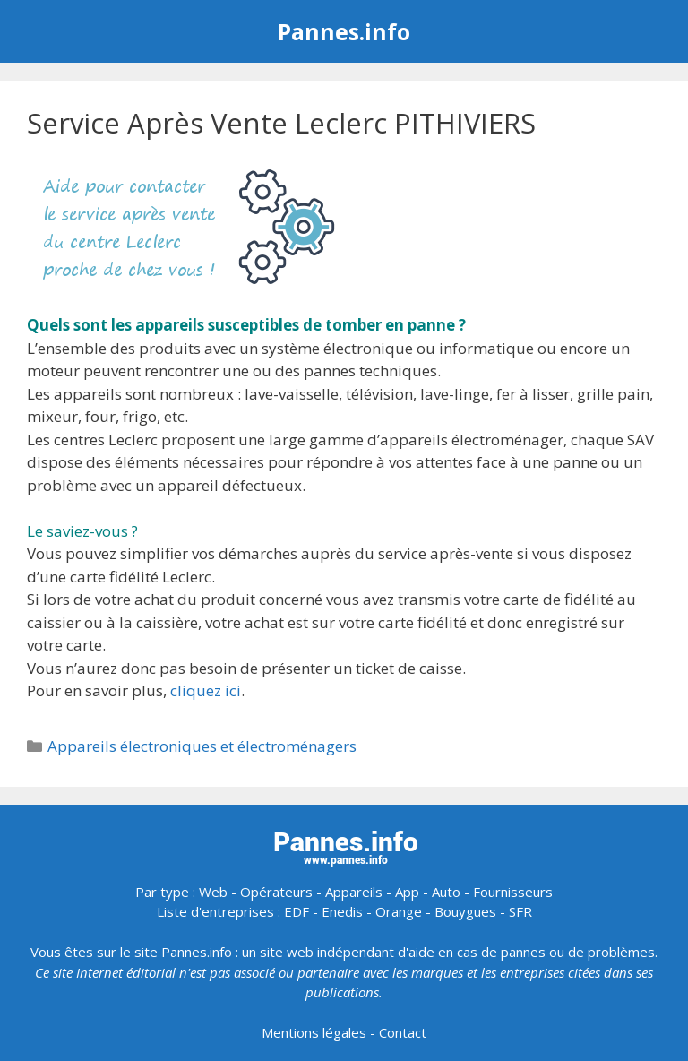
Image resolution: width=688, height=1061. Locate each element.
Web (213, 892)
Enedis (342, 911)
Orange (398, 911)
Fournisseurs (513, 892)
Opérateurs (276, 892)
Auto (446, 892)
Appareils (354, 892)
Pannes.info (344, 31)
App (407, 892)
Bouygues (465, 911)
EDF (296, 911)
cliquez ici (205, 690)
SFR (520, 911)
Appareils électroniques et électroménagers (202, 746)
